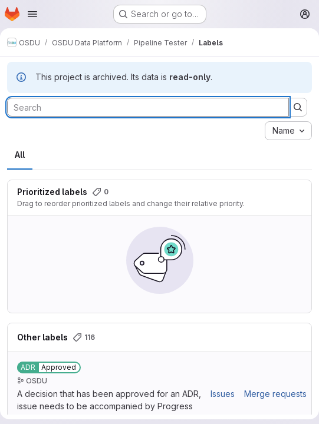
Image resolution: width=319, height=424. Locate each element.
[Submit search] (297, 107)
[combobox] (288, 130)
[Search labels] (148, 107)
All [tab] (20, 155)
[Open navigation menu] (32, 14)
